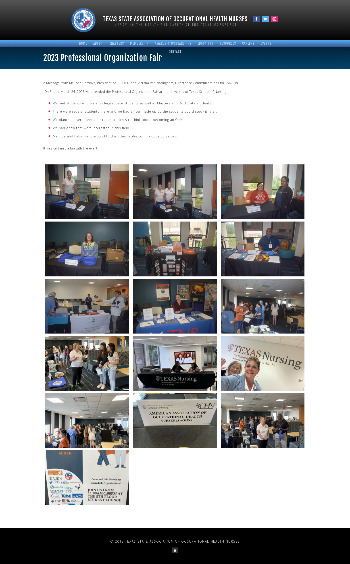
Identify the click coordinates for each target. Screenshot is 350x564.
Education (205, 43)
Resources (228, 43)
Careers (248, 43)
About (98, 43)
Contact (175, 52)
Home (83, 43)
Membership (139, 43)
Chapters (116, 43)
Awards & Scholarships (173, 43)
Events (266, 43)
